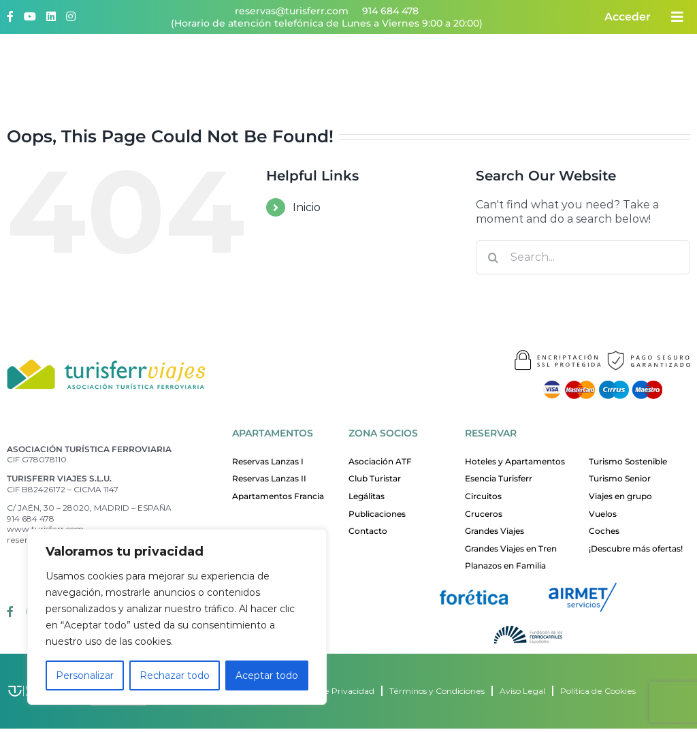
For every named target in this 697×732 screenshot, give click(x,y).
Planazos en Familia (505, 565)
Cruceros (483, 514)
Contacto (367, 531)
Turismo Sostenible (628, 461)
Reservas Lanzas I (268, 461)
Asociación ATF (380, 461)
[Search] (493, 257)
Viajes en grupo (620, 496)
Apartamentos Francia (278, 496)
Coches (604, 531)
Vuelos (603, 514)
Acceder (627, 16)
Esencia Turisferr (498, 478)
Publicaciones (377, 514)
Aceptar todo (267, 675)
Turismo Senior (620, 478)
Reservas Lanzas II (269, 478)
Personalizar (85, 675)
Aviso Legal (522, 691)
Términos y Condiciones (437, 691)
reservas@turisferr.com (291, 11)
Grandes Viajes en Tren (511, 548)
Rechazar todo (175, 675)
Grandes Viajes (494, 531)
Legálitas (366, 496)
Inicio (307, 207)
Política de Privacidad (330, 691)
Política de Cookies (598, 691)
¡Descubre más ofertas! (636, 548)
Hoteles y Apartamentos (515, 461)
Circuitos (483, 496)
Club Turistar (374, 478)
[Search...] (583, 257)
